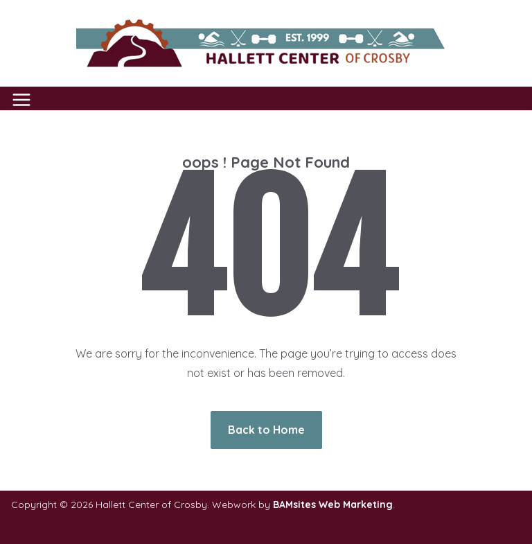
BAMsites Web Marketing (333, 504)
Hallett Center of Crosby (151, 504)
